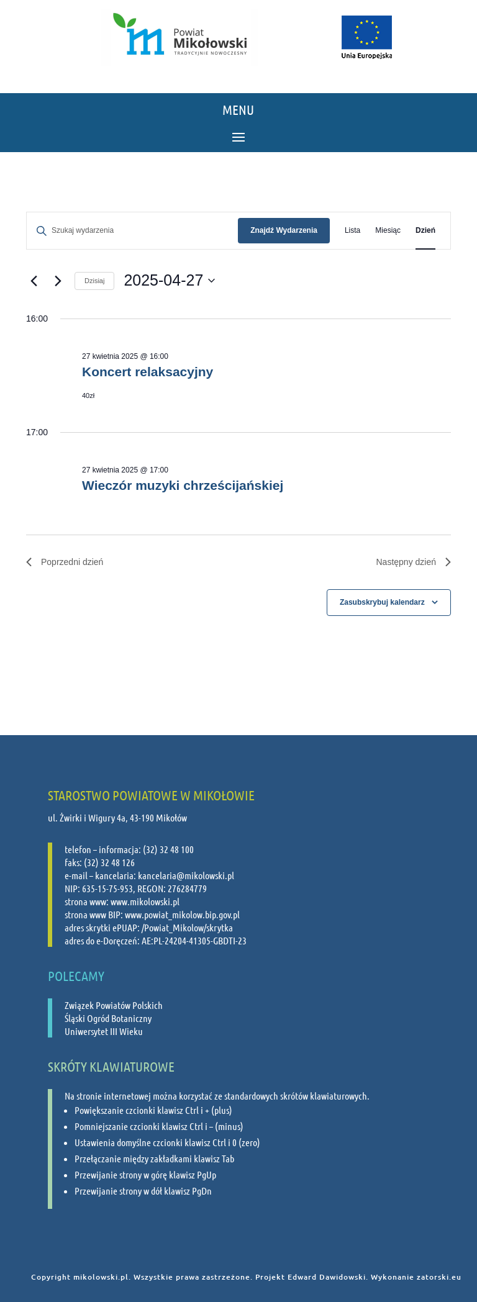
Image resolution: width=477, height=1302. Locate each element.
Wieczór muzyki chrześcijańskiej (182, 485)
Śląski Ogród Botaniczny (108, 1018)
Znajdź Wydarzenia (283, 230)
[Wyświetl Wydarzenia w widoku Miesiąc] (388, 230)
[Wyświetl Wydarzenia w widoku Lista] (352, 230)
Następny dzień (413, 562)
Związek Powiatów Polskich (114, 1005)
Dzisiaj (94, 280)
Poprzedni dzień (64, 562)
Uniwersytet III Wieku (104, 1031)
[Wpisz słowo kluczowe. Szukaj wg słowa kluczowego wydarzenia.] (132, 230)
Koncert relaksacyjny (147, 371)
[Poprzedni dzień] (33, 280)
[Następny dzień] (57, 280)
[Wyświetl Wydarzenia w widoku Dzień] (425, 230)
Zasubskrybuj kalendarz (382, 602)
